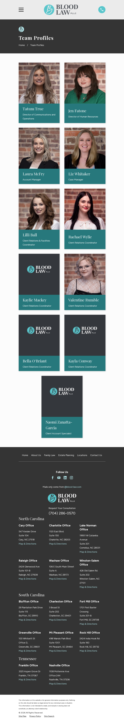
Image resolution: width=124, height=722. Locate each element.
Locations (82, 455)
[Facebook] (52, 477)
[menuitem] (22, 716)
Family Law (49, 455)
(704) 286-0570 (62, 513)
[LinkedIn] (65, 477)
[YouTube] (59, 477)
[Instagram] (71, 477)
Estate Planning (66, 455)
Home (25, 455)
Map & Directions (27, 543)
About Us (36, 455)
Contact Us (96, 455)
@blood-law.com (72, 487)
